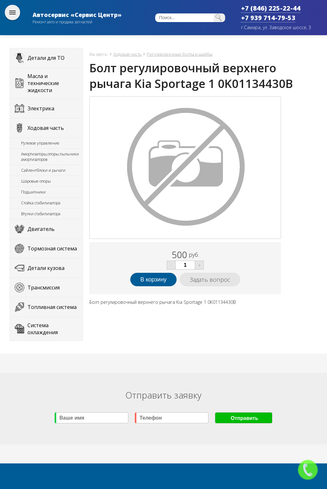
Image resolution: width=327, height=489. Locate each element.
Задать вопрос (210, 279)
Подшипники (33, 192)
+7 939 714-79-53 (268, 17)
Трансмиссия (43, 287)
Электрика (40, 108)
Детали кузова (46, 268)
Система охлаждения (42, 329)
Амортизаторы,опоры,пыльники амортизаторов (50, 156)
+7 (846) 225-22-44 (270, 8)
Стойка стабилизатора (40, 203)
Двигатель (41, 229)
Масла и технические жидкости (43, 83)
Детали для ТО (46, 57)
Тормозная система (52, 248)
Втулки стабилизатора (40, 214)
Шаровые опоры (36, 181)
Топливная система (52, 307)
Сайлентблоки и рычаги (43, 170)
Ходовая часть (45, 127)
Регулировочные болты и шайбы (179, 54)
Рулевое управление (40, 143)
